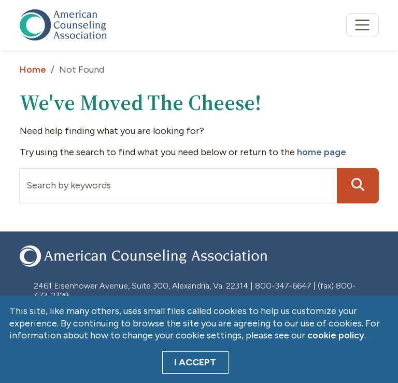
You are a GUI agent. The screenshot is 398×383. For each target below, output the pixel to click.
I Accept (195, 362)
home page (321, 152)
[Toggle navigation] (362, 25)
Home (33, 69)
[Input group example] (178, 185)
